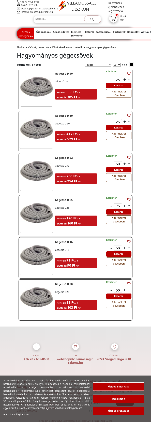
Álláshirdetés (61, 32)
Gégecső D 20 (64, 284)
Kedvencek (115, 3)
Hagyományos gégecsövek (101, 47)
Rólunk (89, 32)
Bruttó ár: (62, 97)
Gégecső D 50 (64, 116)
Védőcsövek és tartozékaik (67, 47)
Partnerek (119, 32)
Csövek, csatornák (38, 47)
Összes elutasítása (118, 386)
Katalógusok (103, 32)
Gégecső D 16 (64, 242)
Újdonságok (43, 32)
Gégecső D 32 (64, 158)
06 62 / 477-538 (29, 5)
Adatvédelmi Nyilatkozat (16, 414)
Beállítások (118, 398)
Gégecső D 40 (64, 73)
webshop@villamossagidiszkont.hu (39, 8)
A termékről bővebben (119, 93)
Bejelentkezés (115, 7)
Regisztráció (115, 11)
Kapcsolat (133, 32)
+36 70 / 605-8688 (29, 1)
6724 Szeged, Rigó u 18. (114, 359)
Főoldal (21, 47)
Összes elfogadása (118, 410)
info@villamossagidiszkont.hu (37, 11)
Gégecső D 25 (64, 200)
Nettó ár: (61, 92)
